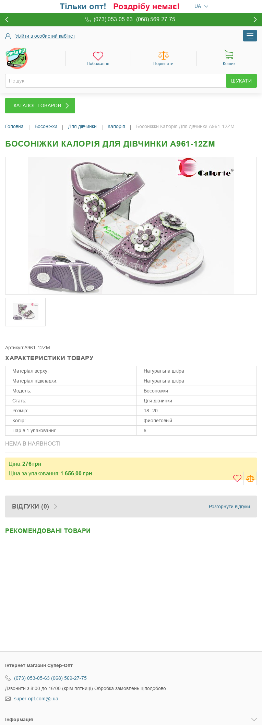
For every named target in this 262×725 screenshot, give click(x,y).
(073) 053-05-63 (32, 678)
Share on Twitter (25, 334)
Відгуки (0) (30, 506)
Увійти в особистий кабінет (45, 36)
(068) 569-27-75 (69, 678)
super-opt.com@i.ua (36, 698)
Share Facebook (12, 334)
